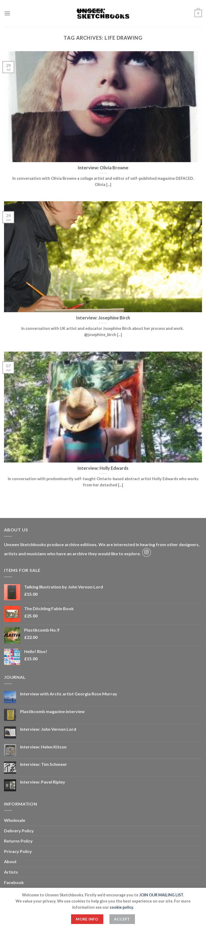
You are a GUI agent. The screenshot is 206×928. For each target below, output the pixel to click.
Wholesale (14, 820)
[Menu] (7, 13)
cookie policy (121, 907)
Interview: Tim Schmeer (43, 764)
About (10, 861)
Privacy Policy (18, 851)
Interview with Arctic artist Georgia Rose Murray (68, 693)
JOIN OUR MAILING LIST (161, 895)
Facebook (14, 882)
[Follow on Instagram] (146, 552)
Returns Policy (18, 840)
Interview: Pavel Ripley (42, 781)
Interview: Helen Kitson (43, 746)
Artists (11, 871)
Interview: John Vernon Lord (48, 729)
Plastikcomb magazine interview (52, 711)
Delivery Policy (19, 830)
